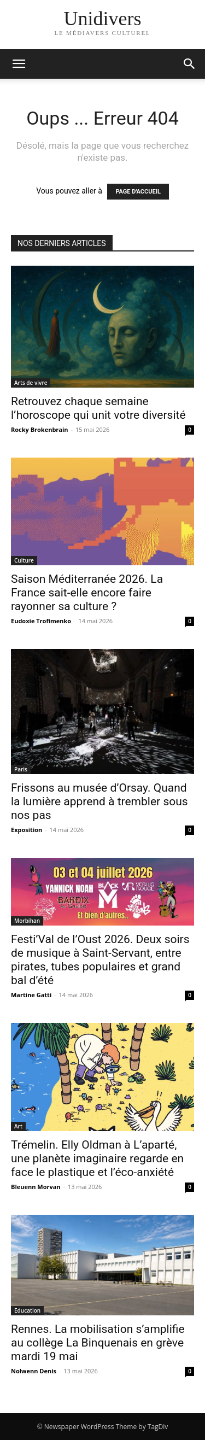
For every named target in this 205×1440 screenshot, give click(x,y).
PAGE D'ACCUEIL (138, 191)
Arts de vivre (30, 383)
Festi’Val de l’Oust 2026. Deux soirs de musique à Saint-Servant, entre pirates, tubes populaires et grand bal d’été (100, 960)
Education (27, 1310)
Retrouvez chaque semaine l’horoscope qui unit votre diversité (98, 408)
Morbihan (27, 920)
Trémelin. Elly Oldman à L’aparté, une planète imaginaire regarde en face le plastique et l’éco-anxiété (97, 1158)
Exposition (26, 830)
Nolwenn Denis (33, 1371)
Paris (20, 769)
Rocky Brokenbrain (39, 429)
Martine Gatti (31, 995)
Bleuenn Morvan (36, 1187)
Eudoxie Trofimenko (41, 621)
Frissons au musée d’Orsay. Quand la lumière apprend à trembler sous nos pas (99, 801)
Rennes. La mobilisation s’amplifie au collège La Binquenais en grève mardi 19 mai (98, 1342)
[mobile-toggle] (18, 64)
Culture (24, 560)
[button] (189, 64)
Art (18, 1126)
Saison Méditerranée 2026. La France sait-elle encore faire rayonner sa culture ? (87, 592)
